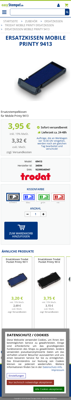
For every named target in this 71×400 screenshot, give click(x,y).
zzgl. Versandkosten (19, 152)
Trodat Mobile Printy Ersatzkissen (29, 25)
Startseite (10, 21)
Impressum (58, 370)
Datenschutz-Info (52, 367)
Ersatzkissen (53, 21)
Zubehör (31, 21)
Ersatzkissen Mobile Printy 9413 (27, 29)
